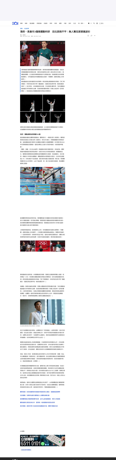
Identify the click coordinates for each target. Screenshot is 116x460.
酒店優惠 (32, 23)
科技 (79, 23)
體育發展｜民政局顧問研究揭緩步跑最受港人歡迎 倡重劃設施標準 (40, 392)
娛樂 (26, 23)
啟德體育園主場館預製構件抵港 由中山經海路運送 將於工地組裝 (40, 399)
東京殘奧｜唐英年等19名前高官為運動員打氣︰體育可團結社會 (39, 406)
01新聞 (22, 431)
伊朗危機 (39, 23)
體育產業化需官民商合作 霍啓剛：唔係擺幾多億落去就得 (37, 402)
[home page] (15, 23)
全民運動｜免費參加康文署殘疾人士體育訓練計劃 (34, 395)
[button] (88, 35)
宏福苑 (45, 23)
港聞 (21, 23)
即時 (51, 23)
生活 (74, 23)
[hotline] (42, 440)
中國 (65, 23)
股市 (70, 23)
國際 (60, 23)
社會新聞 (26, 28)
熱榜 (55, 23)
